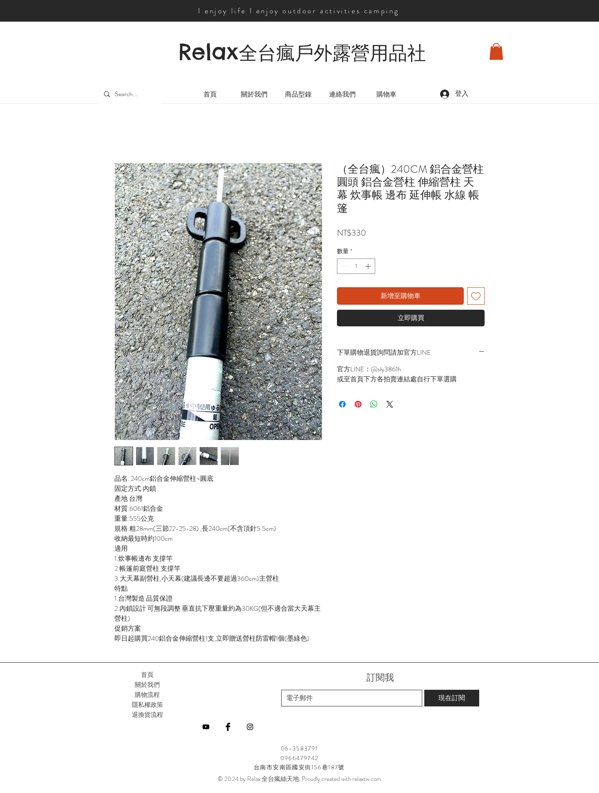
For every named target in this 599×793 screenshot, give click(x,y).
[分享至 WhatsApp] (374, 404)
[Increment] (369, 266)
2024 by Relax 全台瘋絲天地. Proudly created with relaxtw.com (302, 778)
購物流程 (147, 695)
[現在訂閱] (451, 698)
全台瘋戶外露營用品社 (332, 52)
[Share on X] (390, 404)
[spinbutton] (356, 266)
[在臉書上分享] (342, 404)
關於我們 (147, 685)
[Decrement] (343, 266)
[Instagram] (250, 727)
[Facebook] (228, 727)
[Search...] (129, 94)
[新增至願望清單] (476, 296)
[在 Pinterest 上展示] (358, 404)
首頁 (147, 675)
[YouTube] (206, 727)
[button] (496, 51)
